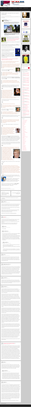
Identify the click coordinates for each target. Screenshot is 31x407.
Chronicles (23, 132)
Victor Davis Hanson (24, 154)
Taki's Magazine (24, 151)
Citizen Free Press (24, 133)
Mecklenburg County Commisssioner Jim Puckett (10, 343)
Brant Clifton (9, 15)
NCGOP (8, 188)
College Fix (23, 134)
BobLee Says (23, 129)
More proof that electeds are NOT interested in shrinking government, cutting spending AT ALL (25, 115)
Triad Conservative (24, 152)
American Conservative (25, 124)
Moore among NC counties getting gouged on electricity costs (25, 119)
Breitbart (23, 130)
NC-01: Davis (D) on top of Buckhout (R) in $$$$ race (25, 73)
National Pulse (24, 146)
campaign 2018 (3, 188)
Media (6, 188)
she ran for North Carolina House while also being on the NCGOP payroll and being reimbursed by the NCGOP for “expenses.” (13, 39)
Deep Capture (24, 139)
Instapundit (23, 144)
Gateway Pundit (24, 143)
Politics (9, 188)
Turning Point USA (24, 153)
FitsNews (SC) (24, 140)
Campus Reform (24, 131)
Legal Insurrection (24, 145)
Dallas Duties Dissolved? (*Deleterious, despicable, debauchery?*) (25, 109)
